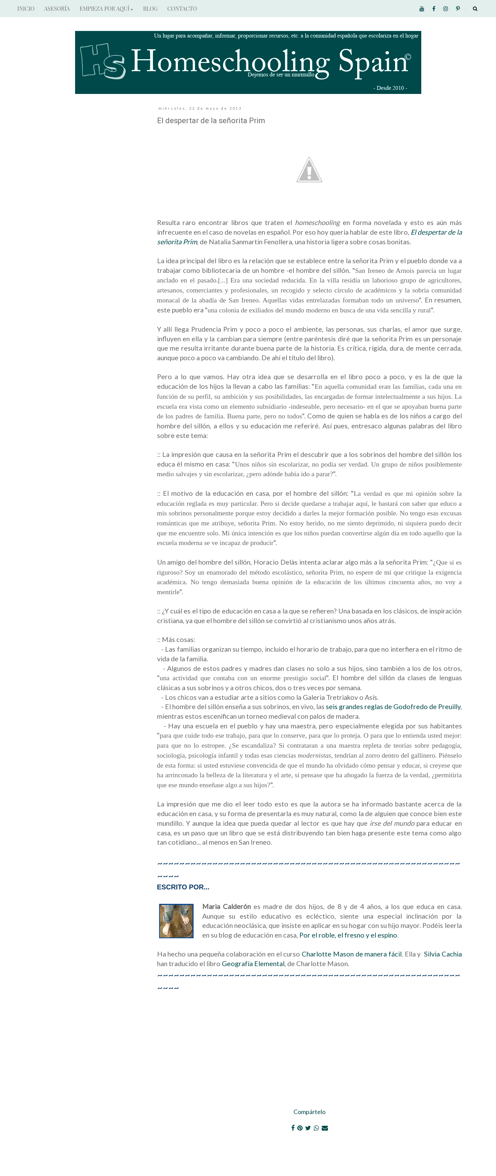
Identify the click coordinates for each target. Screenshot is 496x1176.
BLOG (150, 8)
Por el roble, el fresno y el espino (348, 935)
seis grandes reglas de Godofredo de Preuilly (393, 706)
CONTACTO (182, 8)
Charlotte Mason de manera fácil (352, 954)
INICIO (25, 8)
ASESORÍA (57, 8)
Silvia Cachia (443, 954)
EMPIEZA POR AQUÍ (106, 8)
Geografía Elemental (253, 963)
